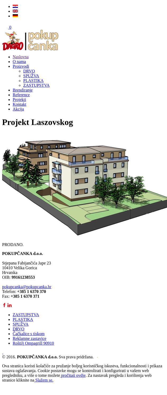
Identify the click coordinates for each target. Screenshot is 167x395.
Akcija (18, 109)
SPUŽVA (31, 76)
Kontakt (19, 104)
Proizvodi (21, 66)
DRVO (29, 71)
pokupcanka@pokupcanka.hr (26, 287)
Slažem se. (43, 380)
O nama (19, 61)
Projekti (19, 99)
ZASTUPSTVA (36, 85)
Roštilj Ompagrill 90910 (33, 343)
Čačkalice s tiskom (29, 333)
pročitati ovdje (72, 375)
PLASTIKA (33, 80)
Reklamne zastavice (29, 338)
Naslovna (20, 57)
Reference (21, 95)
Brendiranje (23, 90)
